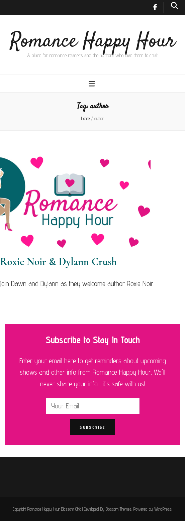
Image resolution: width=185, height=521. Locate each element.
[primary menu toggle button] (92, 83)
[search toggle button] (174, 5)
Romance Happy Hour (92, 41)
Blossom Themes (118, 509)
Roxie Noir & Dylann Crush (58, 261)
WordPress (163, 509)
